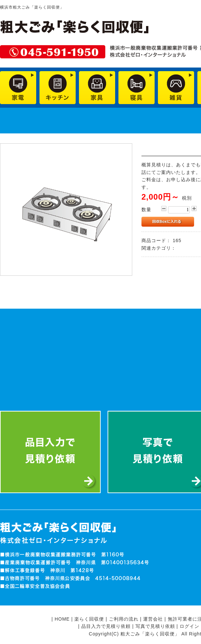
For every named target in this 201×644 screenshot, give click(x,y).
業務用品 (187, 248)
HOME (62, 619)
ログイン (189, 626)
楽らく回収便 (89, 619)
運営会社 (153, 619)
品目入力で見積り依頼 (106, 626)
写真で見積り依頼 (155, 626)
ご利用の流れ (123, 619)
